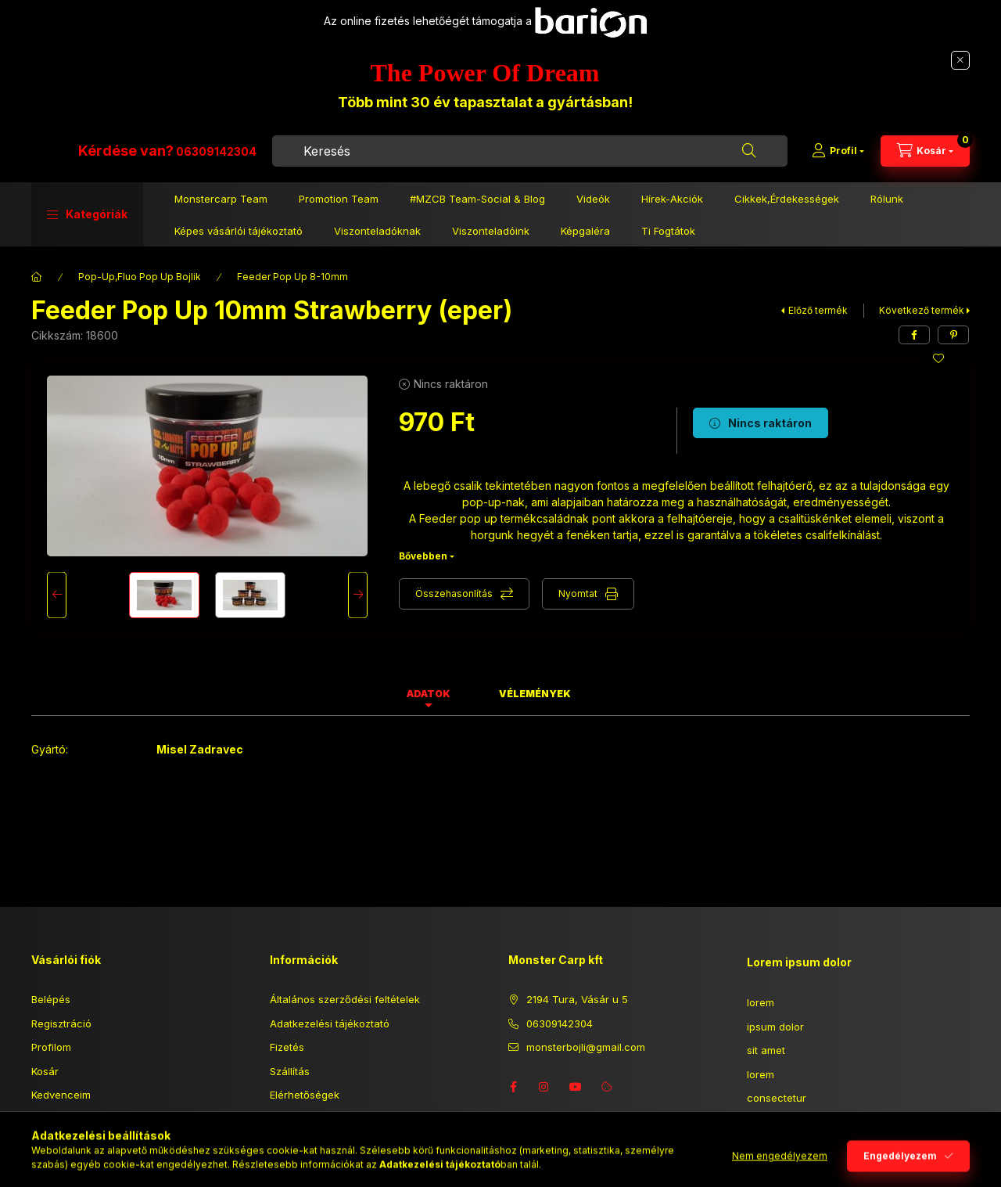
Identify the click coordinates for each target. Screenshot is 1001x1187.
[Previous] (56, 595)
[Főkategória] (36, 277)
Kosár (45, 1071)
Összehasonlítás (454, 593)
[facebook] (914, 335)
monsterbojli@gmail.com (585, 1047)
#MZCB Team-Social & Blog (477, 206)
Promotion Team (339, 206)
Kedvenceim (61, 1094)
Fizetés (287, 1047)
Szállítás (290, 1071)
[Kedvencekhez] (938, 358)
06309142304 (380, 155)
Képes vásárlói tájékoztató (238, 238)
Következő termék (921, 310)
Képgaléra (585, 238)
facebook (513, 1086)
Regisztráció (61, 1023)
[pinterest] (953, 335)
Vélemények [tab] (535, 694)
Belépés (50, 999)
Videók (593, 206)
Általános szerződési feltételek (345, 999)
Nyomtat (577, 593)
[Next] (358, 595)
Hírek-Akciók (672, 206)
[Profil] (838, 155)
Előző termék (818, 310)
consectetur (776, 1098)
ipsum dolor (775, 1026)
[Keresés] (749, 155)
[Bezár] (960, 60)
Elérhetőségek (304, 1094)
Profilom (51, 1047)
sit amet (766, 1050)
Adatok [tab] (428, 694)
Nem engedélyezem (779, 1169)
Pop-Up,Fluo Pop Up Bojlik (139, 276)
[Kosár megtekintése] (925, 155)
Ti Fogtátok (668, 238)
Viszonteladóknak (377, 238)
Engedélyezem (900, 1169)
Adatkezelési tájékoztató (329, 1023)
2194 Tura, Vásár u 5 (577, 999)
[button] (87, 222)
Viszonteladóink (490, 238)
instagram (544, 1086)
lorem (760, 1002)
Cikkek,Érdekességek (786, 206)
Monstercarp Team (220, 206)
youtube (575, 1086)
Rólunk (886, 206)
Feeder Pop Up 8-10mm (292, 276)
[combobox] (612, 155)
